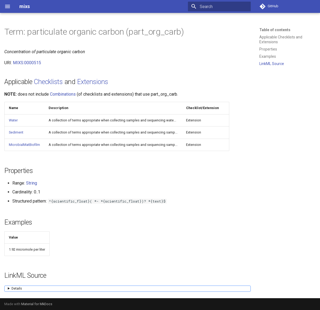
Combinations (63, 94)
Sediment (16, 132)
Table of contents (274, 30)
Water (13, 120)
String (31, 183)
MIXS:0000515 (27, 62)
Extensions (92, 82)
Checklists (48, 82)
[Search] (219, 6)
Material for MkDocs (36, 304)
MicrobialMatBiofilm (24, 145)
